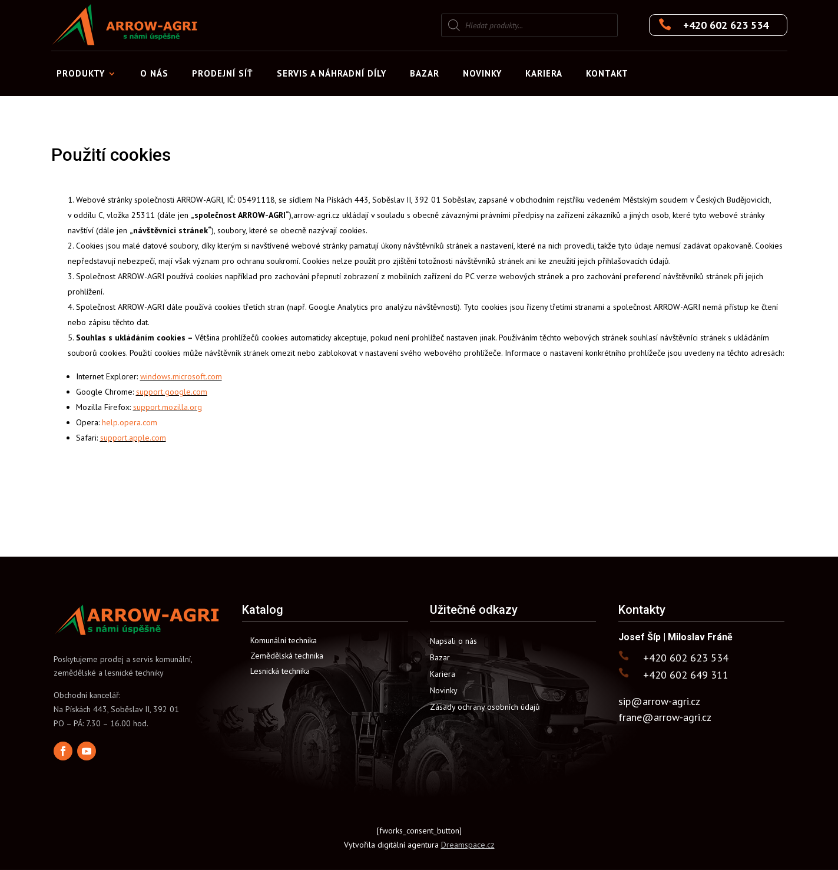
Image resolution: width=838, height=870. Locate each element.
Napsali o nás (453, 641)
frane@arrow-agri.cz (664, 717)
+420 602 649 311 (685, 675)
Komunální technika (283, 640)
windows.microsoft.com (181, 376)
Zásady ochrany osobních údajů (485, 707)
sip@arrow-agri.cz (659, 701)
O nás (154, 73)
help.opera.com (129, 422)
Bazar (424, 73)
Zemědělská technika (286, 655)
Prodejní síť (222, 73)
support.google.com (171, 391)
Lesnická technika (280, 671)
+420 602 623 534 (726, 25)
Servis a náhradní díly (331, 73)
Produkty (81, 73)
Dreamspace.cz (468, 844)
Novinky (482, 73)
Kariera (543, 73)
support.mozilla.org (167, 407)
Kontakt (607, 73)
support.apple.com (133, 437)
